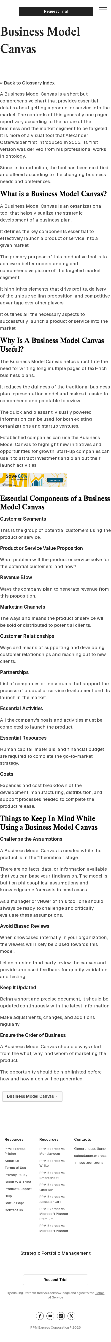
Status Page (14, 1203)
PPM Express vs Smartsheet (52, 1175)
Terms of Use (15, 1168)
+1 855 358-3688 (88, 1163)
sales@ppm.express (90, 1156)
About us (12, 1161)
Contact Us (14, 1211)
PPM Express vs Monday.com (52, 1151)
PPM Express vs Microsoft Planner (53, 1228)
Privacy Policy (16, 1175)
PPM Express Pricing (15, 1151)
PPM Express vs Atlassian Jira (52, 1199)
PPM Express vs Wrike (52, 1163)
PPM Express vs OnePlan (52, 1187)
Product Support (18, 1189)
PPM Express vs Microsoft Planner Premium (53, 1214)
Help (8, 1196)
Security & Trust (18, 1182)
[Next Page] (32, 1096)
